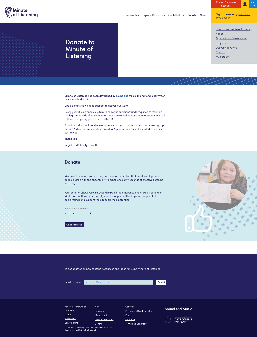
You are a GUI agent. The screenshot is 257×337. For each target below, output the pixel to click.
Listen (68, 314)
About (219, 34)
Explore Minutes (129, 15)
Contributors (176, 15)
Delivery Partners (104, 319)
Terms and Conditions (136, 323)
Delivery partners (226, 47)
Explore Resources (153, 15)
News (203, 15)
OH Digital (91, 329)
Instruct (75, 329)
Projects (221, 43)
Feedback (130, 319)
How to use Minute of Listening (234, 29)
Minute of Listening (75, 327)
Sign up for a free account (226, 3)
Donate (192, 15)
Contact (220, 52)
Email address (73, 282)
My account (222, 57)
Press (128, 315)
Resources (70, 318)
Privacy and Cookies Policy (139, 311)
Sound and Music (126, 96)
